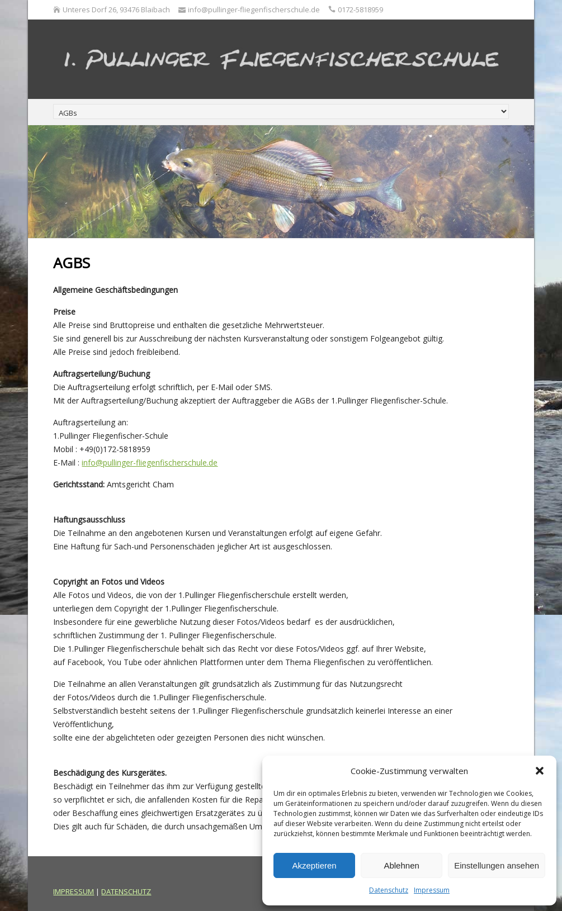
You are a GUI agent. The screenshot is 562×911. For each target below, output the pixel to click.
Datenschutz (388, 890)
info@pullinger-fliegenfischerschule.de (150, 462)
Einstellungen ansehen (496, 865)
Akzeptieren (314, 865)
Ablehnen (401, 865)
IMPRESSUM (73, 891)
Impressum (432, 890)
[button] (539, 770)
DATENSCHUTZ (126, 891)
